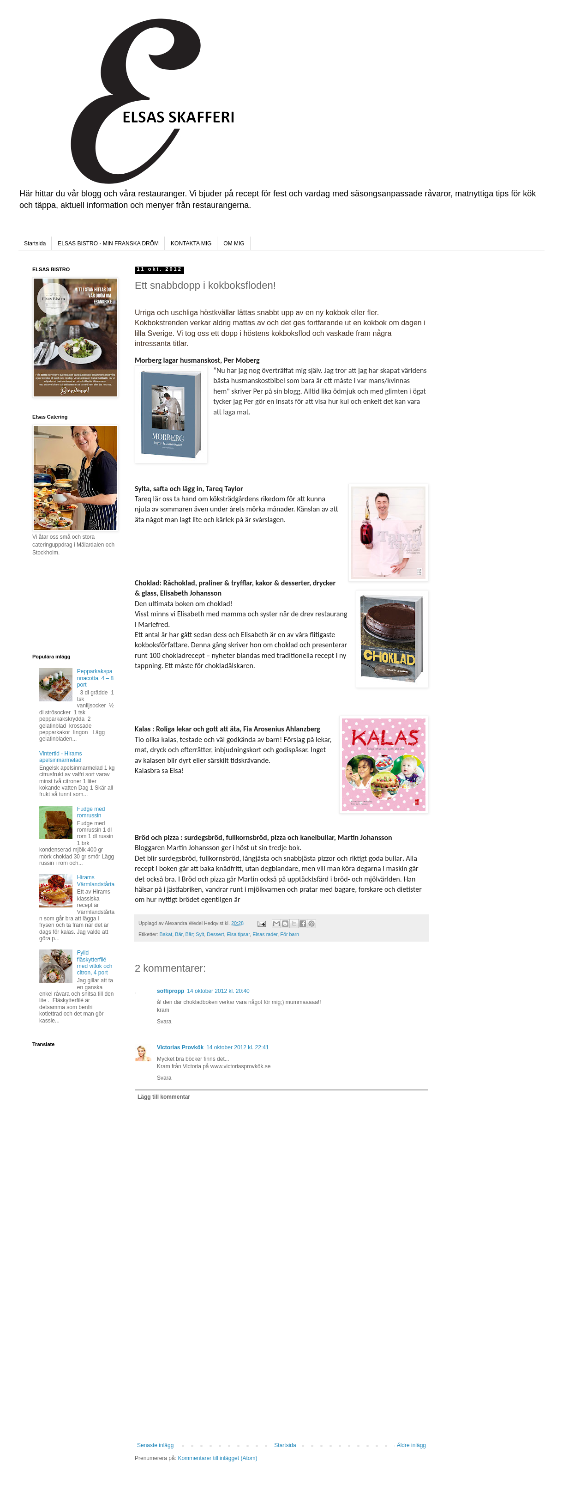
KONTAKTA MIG (191, 243)
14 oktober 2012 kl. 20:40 (218, 991)
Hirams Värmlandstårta (95, 880)
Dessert (215, 934)
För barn (289, 934)
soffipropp (170, 991)
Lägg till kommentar (164, 1097)
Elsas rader (264, 934)
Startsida (35, 243)
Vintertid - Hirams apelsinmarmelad (60, 756)
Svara (164, 1021)
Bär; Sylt (194, 934)
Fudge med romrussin (91, 812)
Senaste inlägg (155, 1445)
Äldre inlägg (411, 1445)
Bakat (166, 934)
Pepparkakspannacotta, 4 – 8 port (95, 678)
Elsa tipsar (238, 934)
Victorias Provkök (180, 1047)
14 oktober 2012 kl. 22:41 (237, 1047)
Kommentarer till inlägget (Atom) (217, 1458)
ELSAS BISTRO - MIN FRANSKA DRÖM (108, 243)
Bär (178, 934)
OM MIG (233, 243)
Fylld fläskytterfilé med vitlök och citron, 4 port (95, 962)
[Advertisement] (281, 1372)
